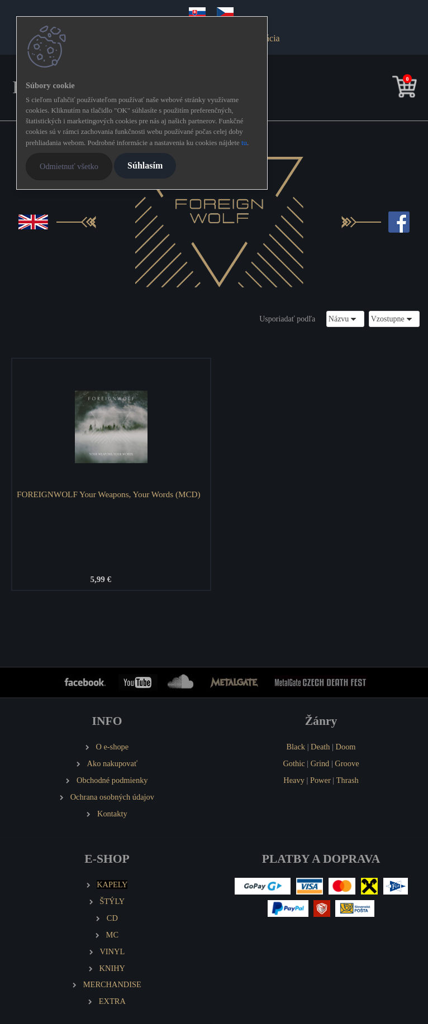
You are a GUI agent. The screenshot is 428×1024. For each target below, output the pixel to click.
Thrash (347, 780)
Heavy (294, 780)
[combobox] (345, 319)
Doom (346, 746)
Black (295, 746)
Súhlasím (145, 165)
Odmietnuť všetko (69, 166)
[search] (387, 89)
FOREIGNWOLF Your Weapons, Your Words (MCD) (109, 494)
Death (320, 746)
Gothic (294, 763)
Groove (347, 763)
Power (320, 780)
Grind (320, 763)
